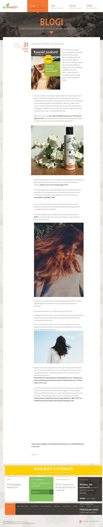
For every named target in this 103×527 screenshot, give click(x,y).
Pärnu (89, 506)
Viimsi (75, 506)
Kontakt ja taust (92, 6)
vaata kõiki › (96, 498)
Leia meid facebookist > (80, 521)
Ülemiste (57, 506)
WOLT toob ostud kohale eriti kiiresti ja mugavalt (65, 487)
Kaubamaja (34, 506)
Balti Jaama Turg (22, 506)
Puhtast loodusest (75, 6)
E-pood (96, 506)
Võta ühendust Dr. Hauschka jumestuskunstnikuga (53, 470)
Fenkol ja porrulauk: (89, 509)
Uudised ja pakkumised (37, 6)
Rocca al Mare (46, 506)
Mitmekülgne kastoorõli (14, 486)
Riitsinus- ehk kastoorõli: (86, 486)
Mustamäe (66, 506)
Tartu (82, 506)
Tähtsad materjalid (57, 6)
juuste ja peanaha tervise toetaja (89, 490)
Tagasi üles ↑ (35, 454)
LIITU (51, 492)
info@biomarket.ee (19, 521)
